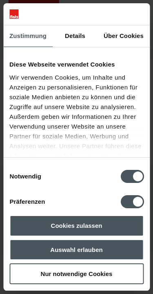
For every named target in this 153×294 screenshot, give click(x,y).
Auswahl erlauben (76, 249)
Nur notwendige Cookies (77, 273)
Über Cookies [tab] (124, 35)
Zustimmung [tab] (28, 35)
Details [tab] (75, 35)
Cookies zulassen (76, 225)
